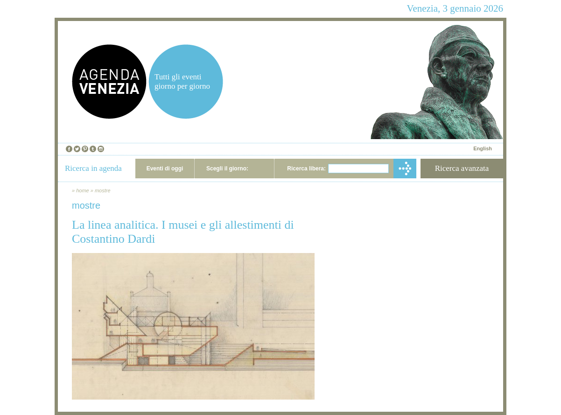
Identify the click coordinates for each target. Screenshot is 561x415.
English (482, 148)
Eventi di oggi (165, 168)
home (82, 190)
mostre (103, 190)
